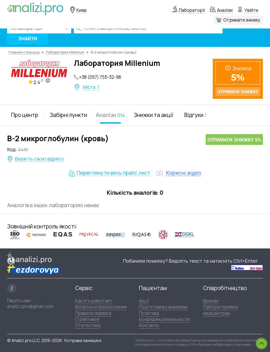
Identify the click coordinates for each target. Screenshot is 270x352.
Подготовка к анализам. (164, 307)
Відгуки (195, 115)
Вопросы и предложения (101, 307)
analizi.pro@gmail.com (30, 306)
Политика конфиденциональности (164, 316)
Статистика (87, 325)
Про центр (24, 115)
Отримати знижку (241, 20)
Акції (144, 301)
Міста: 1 (91, 87)
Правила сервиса (93, 313)
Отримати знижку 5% (234, 140)
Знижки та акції (153, 115)
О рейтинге (87, 319)
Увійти (251, 10)
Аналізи (225, 10)
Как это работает (93, 301)
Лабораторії (192, 10)
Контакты (149, 325)
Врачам (211, 301)
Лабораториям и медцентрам (220, 310)
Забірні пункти (68, 115)
